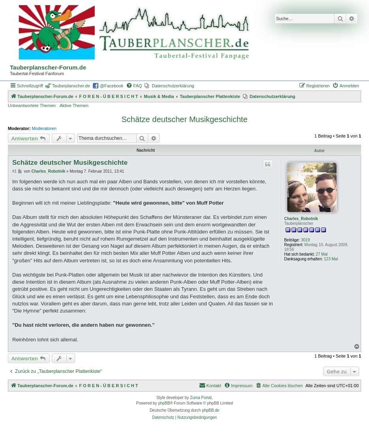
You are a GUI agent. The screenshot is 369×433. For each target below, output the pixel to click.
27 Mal (322, 254)
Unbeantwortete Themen (32, 105)
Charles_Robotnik (301, 218)
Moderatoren (44, 128)
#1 (14, 171)
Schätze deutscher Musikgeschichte (184, 119)
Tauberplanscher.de (71, 85)
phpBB (164, 403)
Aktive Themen (74, 105)
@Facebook (111, 85)
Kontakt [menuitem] (210, 385)
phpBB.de (210, 410)
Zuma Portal (200, 397)
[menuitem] (134, 85)
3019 (305, 240)
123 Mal (331, 259)
